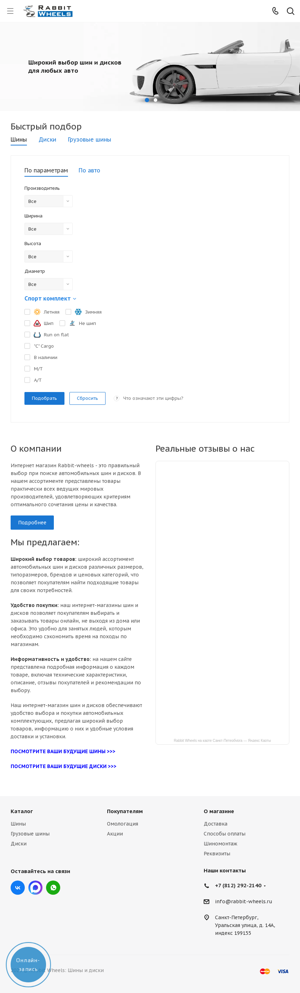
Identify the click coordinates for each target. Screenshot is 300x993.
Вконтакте (18, 888)
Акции (115, 834)
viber (53, 888)
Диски (19, 843)
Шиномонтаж (220, 843)
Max (35, 888)
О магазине (219, 811)
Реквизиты (217, 853)
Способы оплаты (224, 834)
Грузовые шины (30, 834)
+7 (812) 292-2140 (238, 885)
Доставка (215, 824)
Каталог (22, 811)
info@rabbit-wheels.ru (243, 902)
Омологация (122, 824)
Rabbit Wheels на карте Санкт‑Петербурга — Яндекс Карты (222, 740)
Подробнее (32, 522)
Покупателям (125, 811)
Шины (18, 824)
